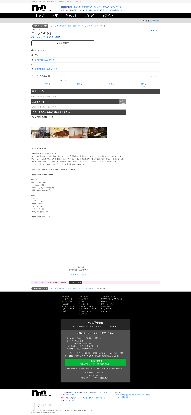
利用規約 (104, 301)
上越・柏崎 (88, 398)
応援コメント (85, 304)
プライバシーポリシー (108, 304)
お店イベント (79, 101)
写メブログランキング (88, 309)
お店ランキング (68, 309)
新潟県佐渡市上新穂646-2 (44, 60)
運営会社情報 (105, 306)
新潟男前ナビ (86, 7)
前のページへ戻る (40, 26)
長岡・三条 (77, 10)
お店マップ (67, 311)
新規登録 (155, 21)
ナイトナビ (52, 26)
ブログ (89, 15)
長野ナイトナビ (106, 10)
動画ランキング (86, 311)
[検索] (43, 405)
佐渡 (69, 26)
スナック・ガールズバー (43, 37)
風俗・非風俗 (74, 7)
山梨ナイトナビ (120, 10)
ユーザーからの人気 (40, 76)
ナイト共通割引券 (122, 397)
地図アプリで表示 (78, 275)
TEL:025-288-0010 (95, 375)
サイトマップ (105, 311)
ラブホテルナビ (116, 7)
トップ (39, 15)
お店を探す (62, 26)
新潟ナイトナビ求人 (101, 7)
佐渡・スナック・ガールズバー (83, 26)
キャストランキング (87, 306)
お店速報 (66, 304)
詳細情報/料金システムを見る (46, 69)
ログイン (107, 15)
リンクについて (106, 309)
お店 (55, 15)
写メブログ (84, 299)
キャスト (71, 15)
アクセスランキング (108, 296)
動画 (82, 301)
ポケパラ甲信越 (121, 395)
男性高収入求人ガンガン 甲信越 (139, 395)
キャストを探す (84, 296)
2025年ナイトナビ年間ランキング (112, 299)
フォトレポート (68, 306)
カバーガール (85, 314)
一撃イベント (67, 299)
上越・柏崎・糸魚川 (91, 10)
